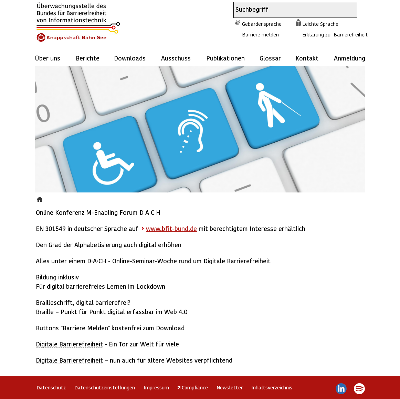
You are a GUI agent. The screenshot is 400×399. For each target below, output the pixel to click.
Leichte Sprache (320, 24)
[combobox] (289, 10)
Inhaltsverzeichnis (271, 387)
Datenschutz (51, 387)
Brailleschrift (54, 302)
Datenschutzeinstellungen (104, 387)
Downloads (130, 58)
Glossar (270, 58)
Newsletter (230, 387)
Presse (40, 198)
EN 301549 (51, 228)
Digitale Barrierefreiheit (69, 343)
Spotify (359, 388)
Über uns (47, 58)
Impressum (156, 387)
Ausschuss (176, 58)
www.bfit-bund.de (171, 228)
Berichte (87, 58)
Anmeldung (349, 58)
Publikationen (225, 58)
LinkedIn (341, 388)
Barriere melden (260, 34)
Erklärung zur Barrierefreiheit (335, 34)
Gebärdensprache (262, 24)
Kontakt (306, 58)
